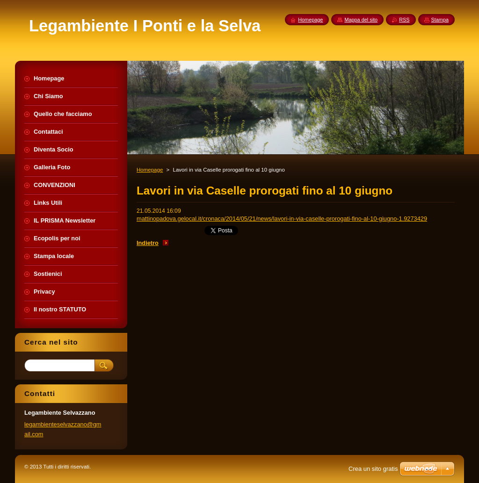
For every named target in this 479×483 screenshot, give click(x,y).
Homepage (150, 170)
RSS (404, 19)
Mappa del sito (360, 19)
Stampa (440, 19)
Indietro (148, 242)
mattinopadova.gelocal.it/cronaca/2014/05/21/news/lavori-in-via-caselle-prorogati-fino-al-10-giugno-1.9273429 (282, 218)
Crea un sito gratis (373, 468)
